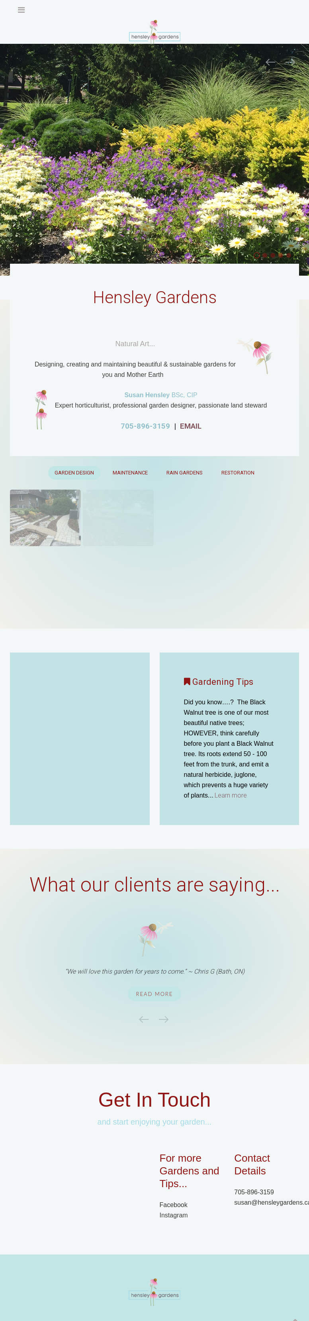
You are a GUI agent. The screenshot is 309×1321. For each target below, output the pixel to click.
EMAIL (190, 426)
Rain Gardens (184, 473)
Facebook (174, 1204)
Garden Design (74, 473)
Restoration (237, 473)
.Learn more (228, 795)
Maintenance (130, 473)
